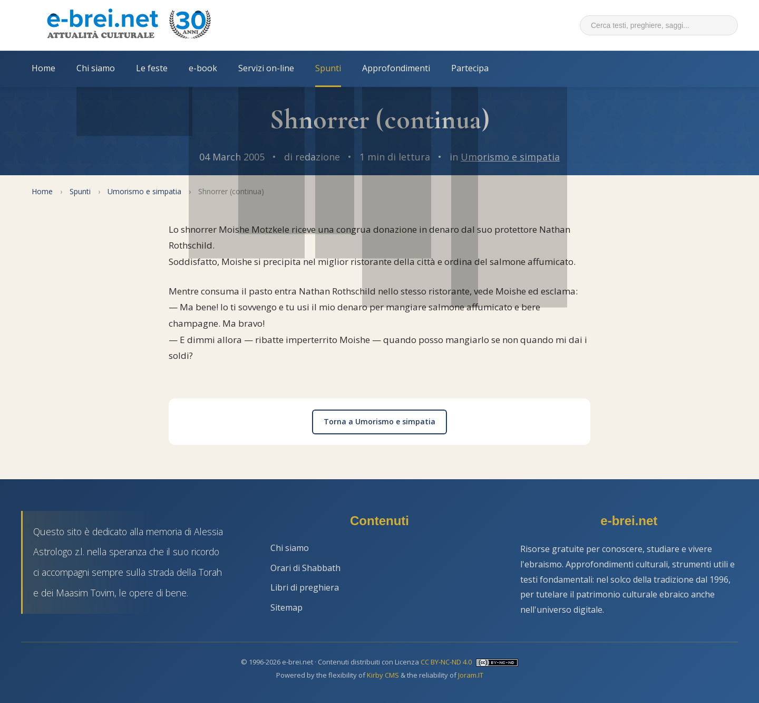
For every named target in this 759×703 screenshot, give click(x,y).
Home (43, 68)
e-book (203, 68)
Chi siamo (95, 68)
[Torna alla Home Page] (128, 25)
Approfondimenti (396, 68)
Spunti (328, 68)
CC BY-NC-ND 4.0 (446, 662)
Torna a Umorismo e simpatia (379, 421)
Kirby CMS (383, 675)
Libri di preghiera (304, 587)
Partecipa (470, 68)
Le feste (152, 68)
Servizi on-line (266, 68)
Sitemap (286, 607)
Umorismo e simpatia (510, 156)
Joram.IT (470, 675)
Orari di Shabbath (305, 568)
